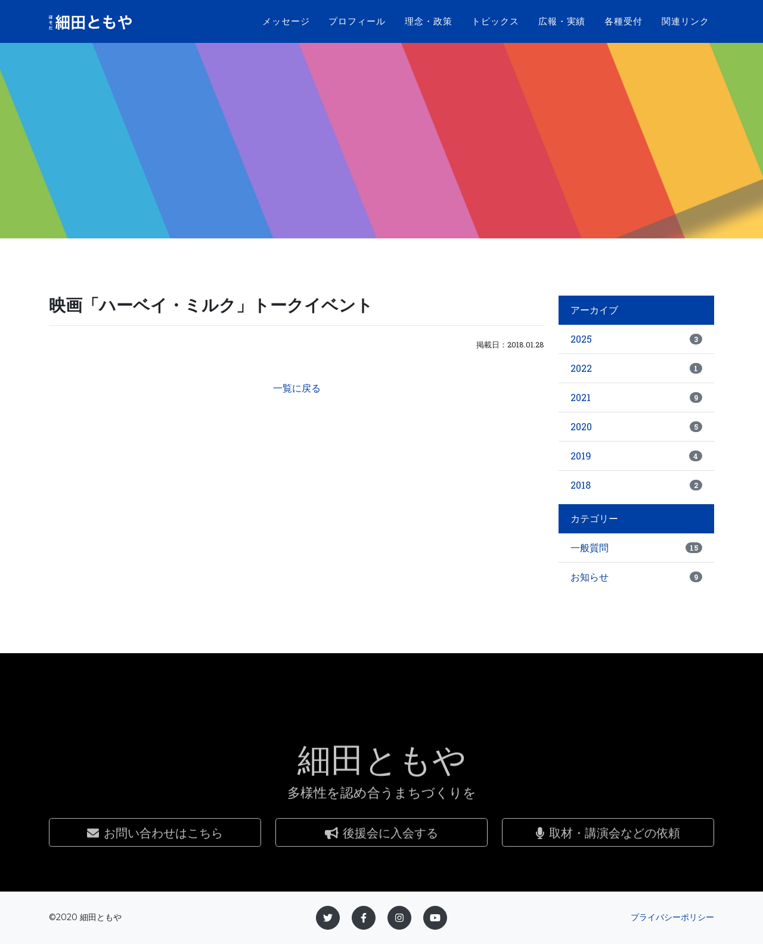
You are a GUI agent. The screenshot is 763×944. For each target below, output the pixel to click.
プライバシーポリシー (672, 917)
